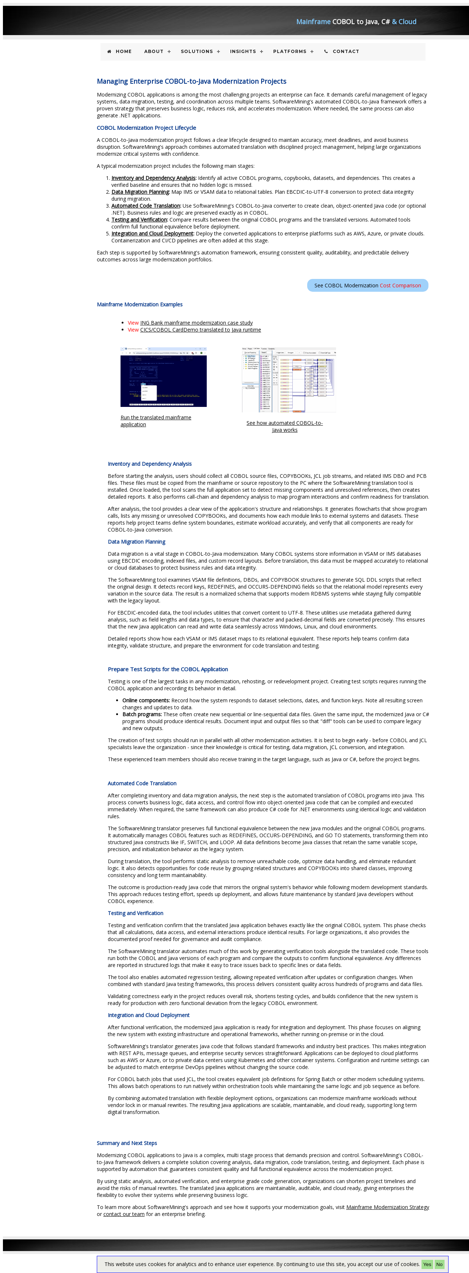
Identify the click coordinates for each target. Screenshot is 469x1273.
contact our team (124, 1213)
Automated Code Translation (145, 205)
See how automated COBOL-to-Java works (285, 426)
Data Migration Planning (140, 191)
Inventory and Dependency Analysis (153, 177)
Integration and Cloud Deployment (152, 233)
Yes (427, 1264)
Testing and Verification (139, 219)
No (439, 1264)
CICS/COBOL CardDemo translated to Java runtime (200, 329)
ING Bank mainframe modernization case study (196, 322)
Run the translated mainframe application (164, 387)
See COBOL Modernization (367, 285)
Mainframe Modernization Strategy (387, 1207)
